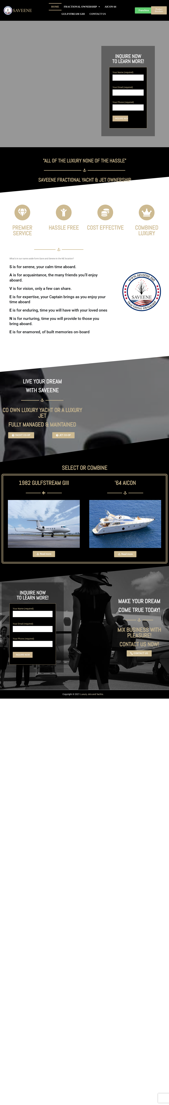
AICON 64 (110, 6)
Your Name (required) (128, 75)
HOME (55, 6)
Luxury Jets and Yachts (91, 694)
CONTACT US (98, 14)
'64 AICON (125, 483)
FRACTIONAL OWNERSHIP (82, 6)
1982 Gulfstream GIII (44, 483)
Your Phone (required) (128, 105)
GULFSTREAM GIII (73, 14)
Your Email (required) (128, 90)
